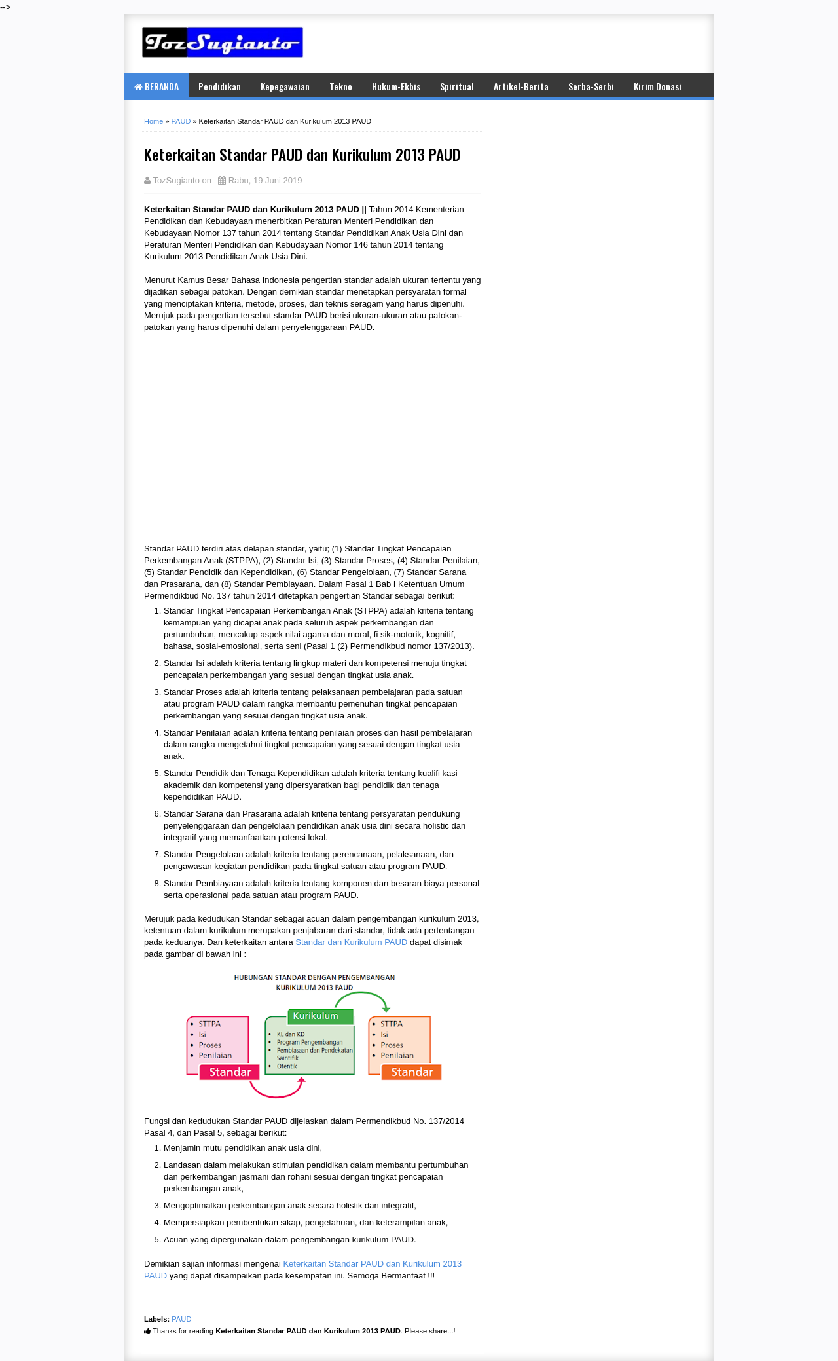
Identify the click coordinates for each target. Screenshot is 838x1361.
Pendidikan (219, 86)
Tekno (340, 86)
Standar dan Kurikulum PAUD (351, 942)
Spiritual (457, 86)
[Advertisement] (543, 43)
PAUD (181, 1319)
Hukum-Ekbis (396, 86)
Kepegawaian (285, 86)
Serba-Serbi (591, 86)
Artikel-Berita (521, 86)
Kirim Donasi (658, 86)
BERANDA (156, 86)
